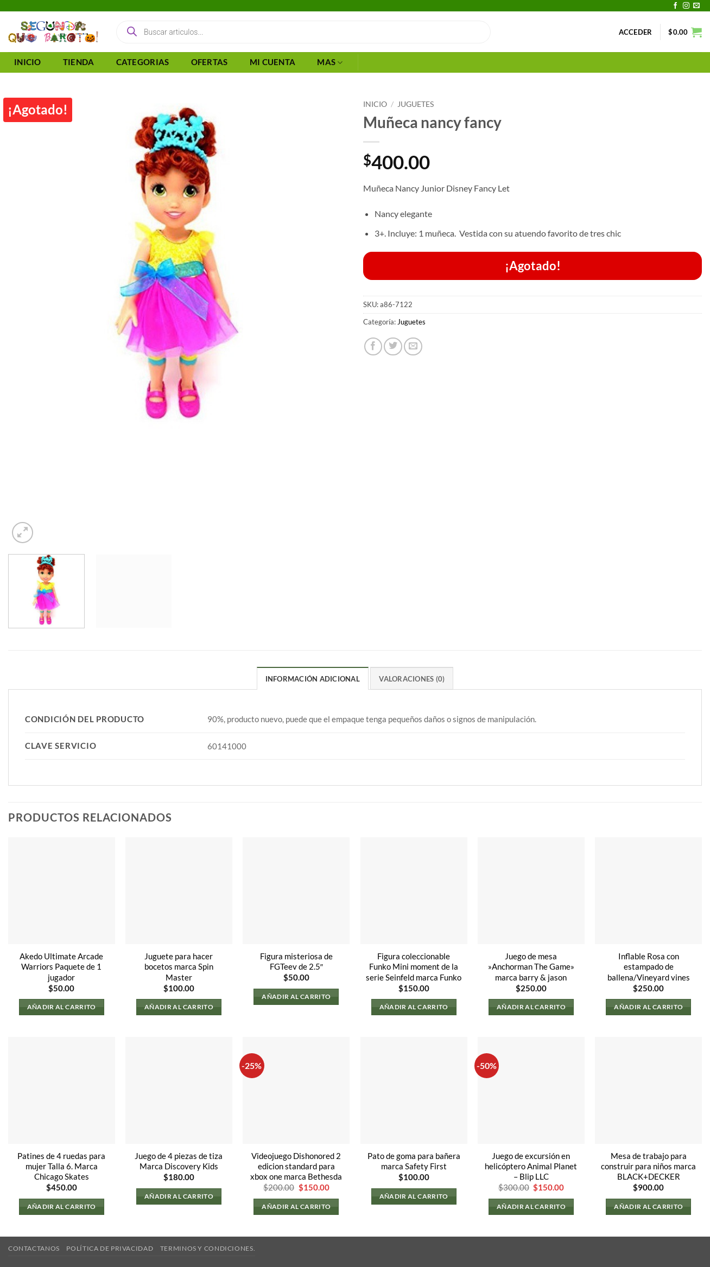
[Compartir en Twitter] (393, 347)
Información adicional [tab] (312, 678)
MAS (330, 63)
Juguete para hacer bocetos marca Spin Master (178, 967)
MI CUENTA (273, 62)
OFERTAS (209, 62)
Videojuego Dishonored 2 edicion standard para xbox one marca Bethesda (296, 1166)
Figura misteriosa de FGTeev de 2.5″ (296, 961)
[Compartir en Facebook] (373, 347)
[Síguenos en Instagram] (686, 6)
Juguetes (415, 104)
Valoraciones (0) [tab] (412, 678)
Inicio (375, 104)
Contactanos (34, 1248)
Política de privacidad (109, 1248)
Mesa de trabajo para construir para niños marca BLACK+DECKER (648, 1166)
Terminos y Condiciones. (207, 1248)
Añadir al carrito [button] (61, 1007)
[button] (635, 32)
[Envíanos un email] (696, 6)
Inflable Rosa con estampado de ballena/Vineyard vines (648, 967)
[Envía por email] (413, 347)
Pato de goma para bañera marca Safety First (413, 1161)
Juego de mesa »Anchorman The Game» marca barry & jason (531, 967)
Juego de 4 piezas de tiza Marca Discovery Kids (179, 1161)
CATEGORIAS (142, 62)
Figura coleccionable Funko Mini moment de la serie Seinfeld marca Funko (413, 967)
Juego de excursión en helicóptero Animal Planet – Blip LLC (531, 1166)
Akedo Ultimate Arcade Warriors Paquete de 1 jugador (61, 967)
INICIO (27, 62)
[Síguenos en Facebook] (675, 6)
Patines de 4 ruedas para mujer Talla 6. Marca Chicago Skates (61, 1166)
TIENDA (78, 62)
